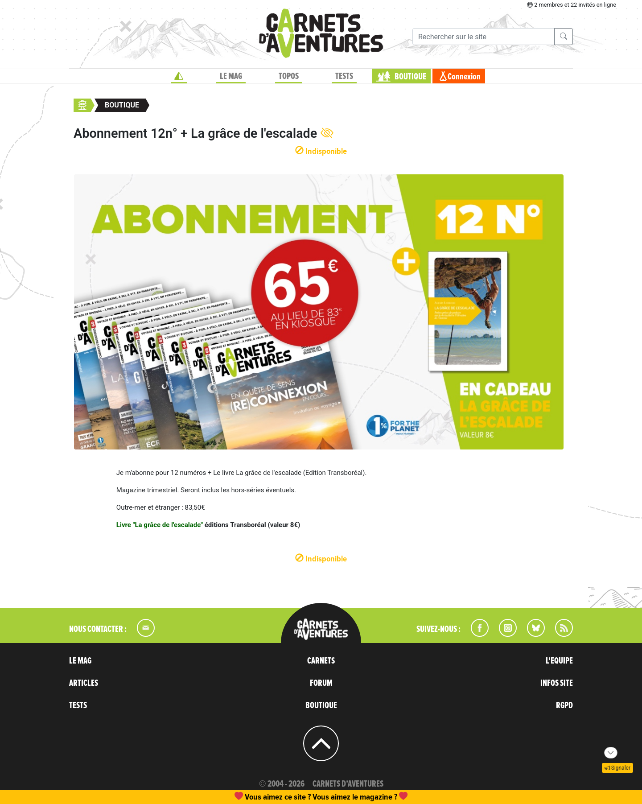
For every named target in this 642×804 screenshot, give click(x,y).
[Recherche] (483, 36)
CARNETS (321, 660)
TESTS (344, 76)
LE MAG (231, 76)
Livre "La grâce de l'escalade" (159, 525)
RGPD (564, 705)
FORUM (321, 683)
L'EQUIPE (559, 660)
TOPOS (289, 76)
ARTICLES (83, 683)
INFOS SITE (556, 683)
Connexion (464, 76)
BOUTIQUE (410, 76)
